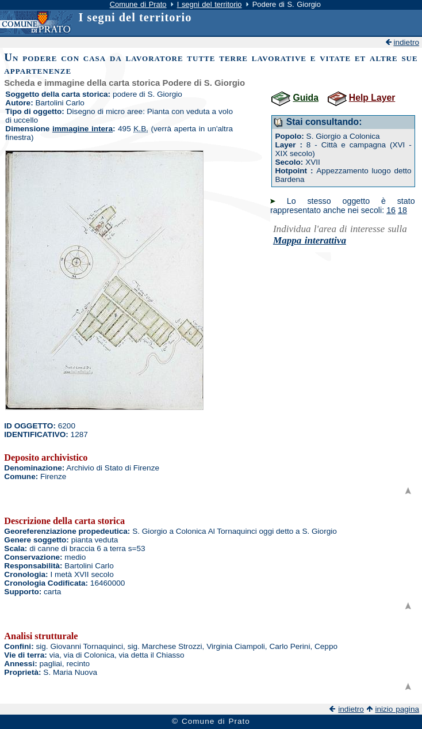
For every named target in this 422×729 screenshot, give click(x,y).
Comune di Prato (138, 4)
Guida (306, 97)
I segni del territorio (209, 4)
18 (402, 210)
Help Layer (372, 97)
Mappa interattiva (309, 240)
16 (391, 210)
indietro (406, 42)
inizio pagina (397, 709)
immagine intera (82, 128)
